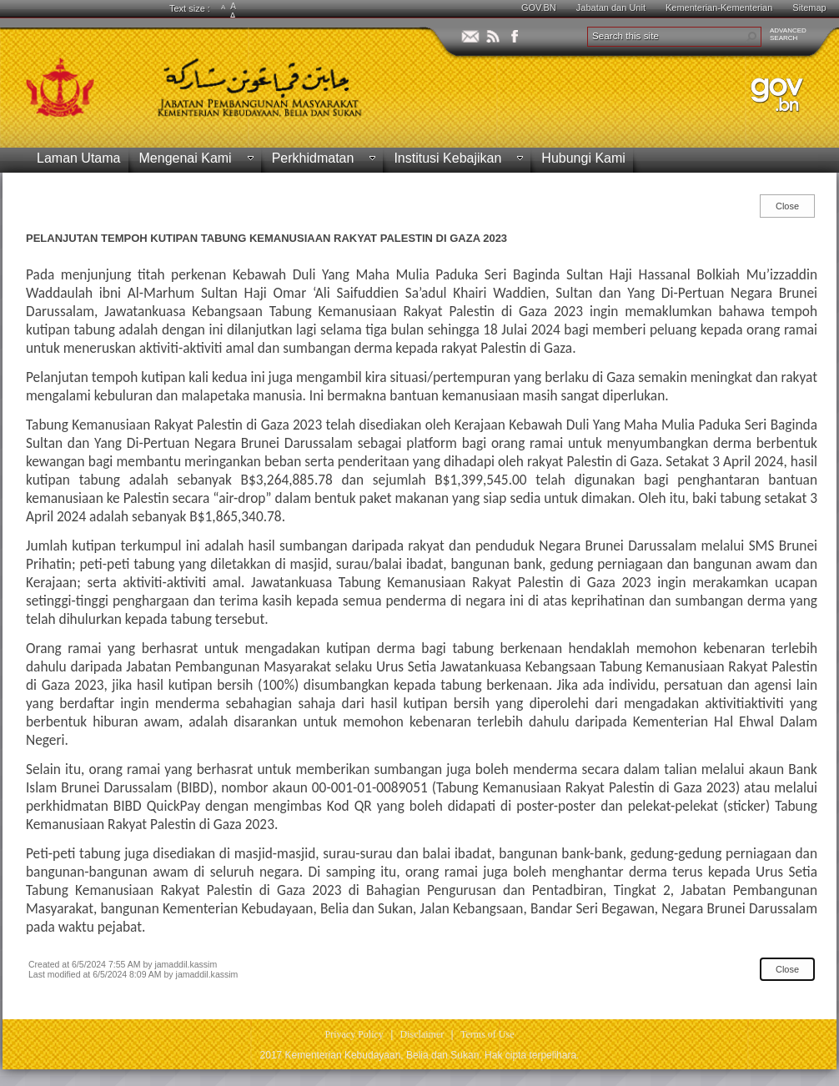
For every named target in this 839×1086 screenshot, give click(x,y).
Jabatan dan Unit (611, 8)
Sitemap (809, 8)
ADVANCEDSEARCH (788, 34)
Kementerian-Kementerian (719, 8)
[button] (751, 37)
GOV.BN (538, 8)
